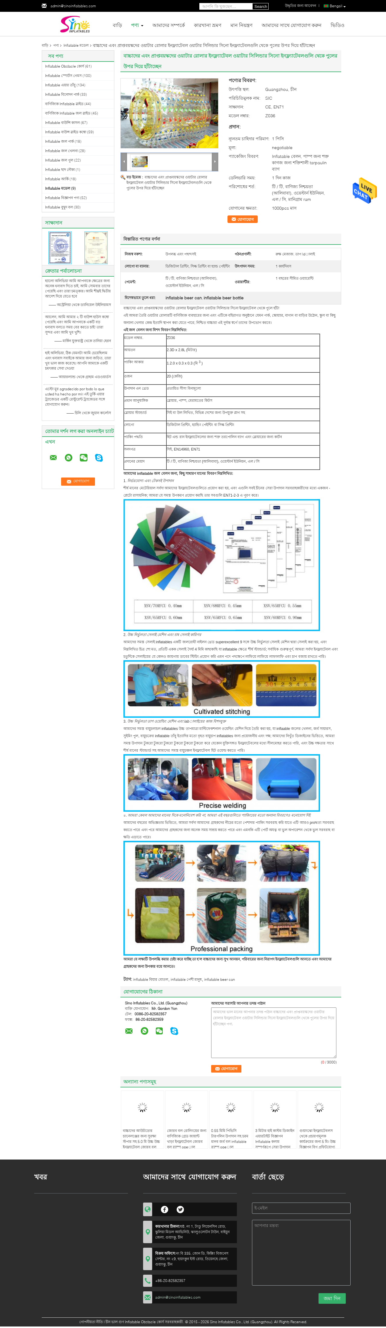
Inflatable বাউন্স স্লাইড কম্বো (65, 132)
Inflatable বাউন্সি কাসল (62, 122)
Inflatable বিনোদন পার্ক (62, 94)
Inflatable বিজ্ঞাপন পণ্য (62, 197)
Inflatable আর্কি (57, 179)
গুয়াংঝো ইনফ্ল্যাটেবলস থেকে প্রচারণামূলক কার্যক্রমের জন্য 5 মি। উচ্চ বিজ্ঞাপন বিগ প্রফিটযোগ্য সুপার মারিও (317, 1141)
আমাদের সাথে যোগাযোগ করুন (292, 25)
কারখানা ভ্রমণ (207, 25)
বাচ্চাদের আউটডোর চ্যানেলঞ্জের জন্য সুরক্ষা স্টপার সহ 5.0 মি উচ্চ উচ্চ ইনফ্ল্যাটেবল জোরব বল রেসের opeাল (141, 1141)
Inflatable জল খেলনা (61, 150)
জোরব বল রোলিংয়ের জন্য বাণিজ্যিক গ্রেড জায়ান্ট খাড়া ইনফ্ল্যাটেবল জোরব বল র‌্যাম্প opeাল (186, 1138)
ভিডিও (338, 25)
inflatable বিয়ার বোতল (150, 979)
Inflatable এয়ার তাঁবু (60, 85)
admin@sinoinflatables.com (73, 6)
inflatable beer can (219, 979)
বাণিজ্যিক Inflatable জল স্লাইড (67, 113)
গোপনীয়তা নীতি (91, 1322)
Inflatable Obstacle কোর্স (64, 66)
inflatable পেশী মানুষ (186, 979)
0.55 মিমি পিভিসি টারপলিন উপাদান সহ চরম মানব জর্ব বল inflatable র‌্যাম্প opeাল (229, 1138)
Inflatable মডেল (76, 45)
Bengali (338, 6)
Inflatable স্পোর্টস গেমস (63, 75)
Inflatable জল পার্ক (59, 141)
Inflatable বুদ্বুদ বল (59, 207)
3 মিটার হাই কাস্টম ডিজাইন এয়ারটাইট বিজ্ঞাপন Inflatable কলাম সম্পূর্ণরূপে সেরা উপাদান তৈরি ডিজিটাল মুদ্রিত (274, 1141)
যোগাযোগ (245, 219)
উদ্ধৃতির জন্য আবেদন (300, 5)
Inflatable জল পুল (59, 160)
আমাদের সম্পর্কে (168, 25)
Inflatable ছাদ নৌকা (60, 169)
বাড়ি (117, 25)
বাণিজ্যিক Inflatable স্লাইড (64, 104)
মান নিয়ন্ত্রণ (242, 25)
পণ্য (135, 25)
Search (260, 6)
